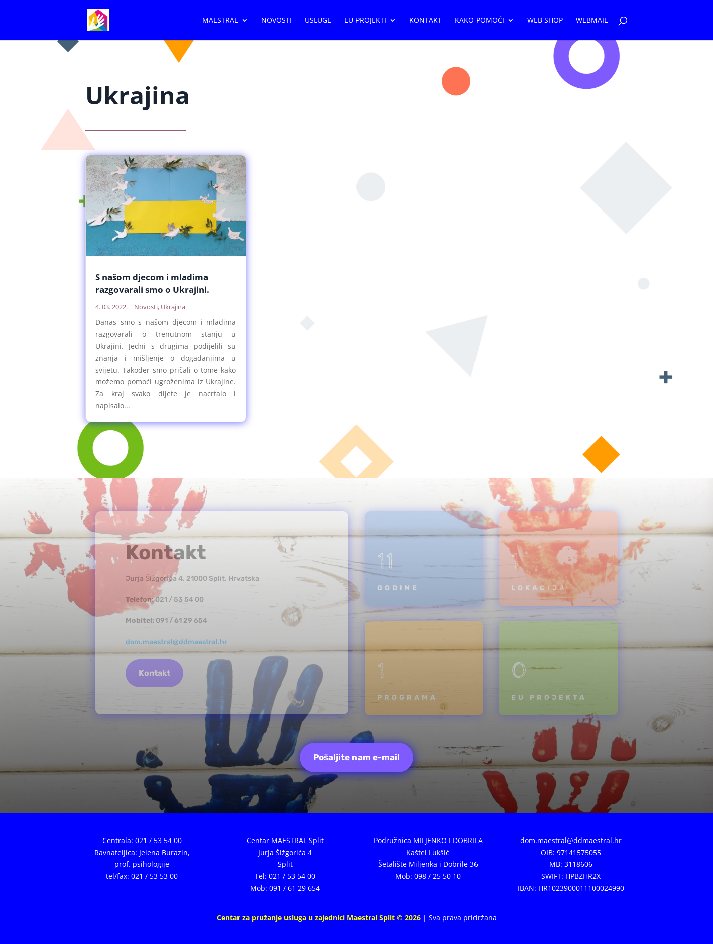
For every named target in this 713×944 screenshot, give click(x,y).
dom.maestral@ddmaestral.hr (176, 642)
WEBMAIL (592, 21)
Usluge (318, 21)
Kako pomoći (479, 21)
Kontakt (425, 21)
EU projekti (365, 21)
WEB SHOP (545, 21)
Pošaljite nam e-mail (356, 757)
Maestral (220, 21)
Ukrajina (173, 306)
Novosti (276, 21)
